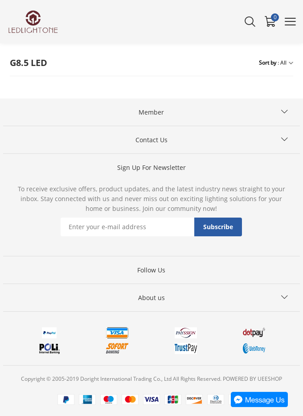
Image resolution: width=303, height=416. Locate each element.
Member (151, 112)
